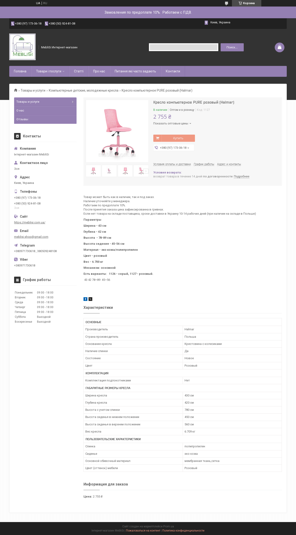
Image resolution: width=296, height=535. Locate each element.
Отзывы (22, 119)
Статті (78, 71)
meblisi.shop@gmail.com (31, 236)
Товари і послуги (48, 71)
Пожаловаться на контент (143, 530)
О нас (20, 110)
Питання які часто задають (135, 71)
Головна (20, 71)
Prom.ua (168, 526)
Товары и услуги (33, 90)
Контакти (173, 71)
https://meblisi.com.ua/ (29, 222)
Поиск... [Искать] (231, 47)
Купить (178, 138)
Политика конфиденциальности (183, 530)
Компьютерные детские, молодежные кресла (83, 90)
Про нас (99, 71)
